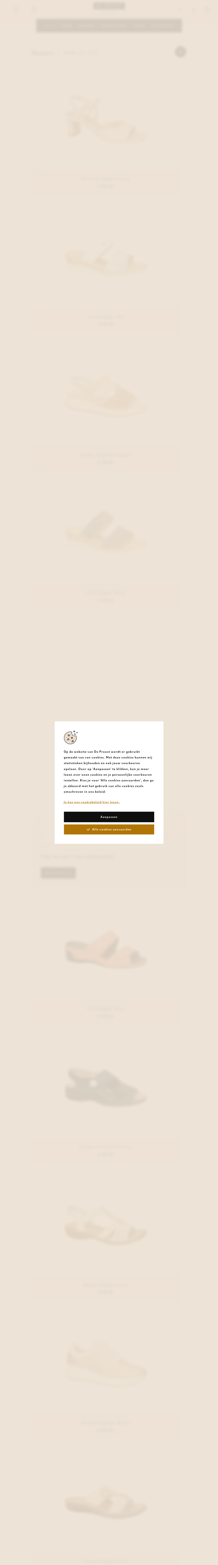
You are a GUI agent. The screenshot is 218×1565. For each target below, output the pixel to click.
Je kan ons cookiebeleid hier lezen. (92, 802)
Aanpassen (109, 817)
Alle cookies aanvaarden (109, 829)
